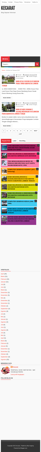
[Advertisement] (20, 35)
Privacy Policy (18, 2)
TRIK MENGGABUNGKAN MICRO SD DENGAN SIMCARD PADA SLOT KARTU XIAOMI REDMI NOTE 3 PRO (21, 163)
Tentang (4, 2)
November (4, 295)
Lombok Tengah (32, 76)
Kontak (10, 2)
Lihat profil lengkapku (17, 374)
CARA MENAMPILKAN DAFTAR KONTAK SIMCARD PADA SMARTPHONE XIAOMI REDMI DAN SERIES (21, 147)
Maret (2, 276)
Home (3, 70)
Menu (5, 59)
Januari (3, 282)
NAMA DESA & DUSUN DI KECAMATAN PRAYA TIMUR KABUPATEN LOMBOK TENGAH (20, 83)
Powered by (17, 448)
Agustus (3, 311)
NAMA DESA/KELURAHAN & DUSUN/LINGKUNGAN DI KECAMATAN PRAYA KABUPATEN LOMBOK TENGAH (20, 111)
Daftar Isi (35, 2)
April (2, 274)
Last (20, 134)
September (4, 308)
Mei (2, 298)
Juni (2, 287)
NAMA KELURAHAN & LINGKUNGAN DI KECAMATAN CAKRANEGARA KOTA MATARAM (21, 195)
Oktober (3, 306)
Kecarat (8, 8)
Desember (4, 292)
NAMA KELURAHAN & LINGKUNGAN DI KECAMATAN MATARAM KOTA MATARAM (21, 187)
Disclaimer (27, 2)
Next (35, 130)
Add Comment (21, 76)
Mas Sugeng (30, 445)
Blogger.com (24, 448)
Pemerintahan (19, 78)
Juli (2, 284)
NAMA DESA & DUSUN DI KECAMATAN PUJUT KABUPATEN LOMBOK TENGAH (21, 211)
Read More (7, 97)
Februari (3, 279)
